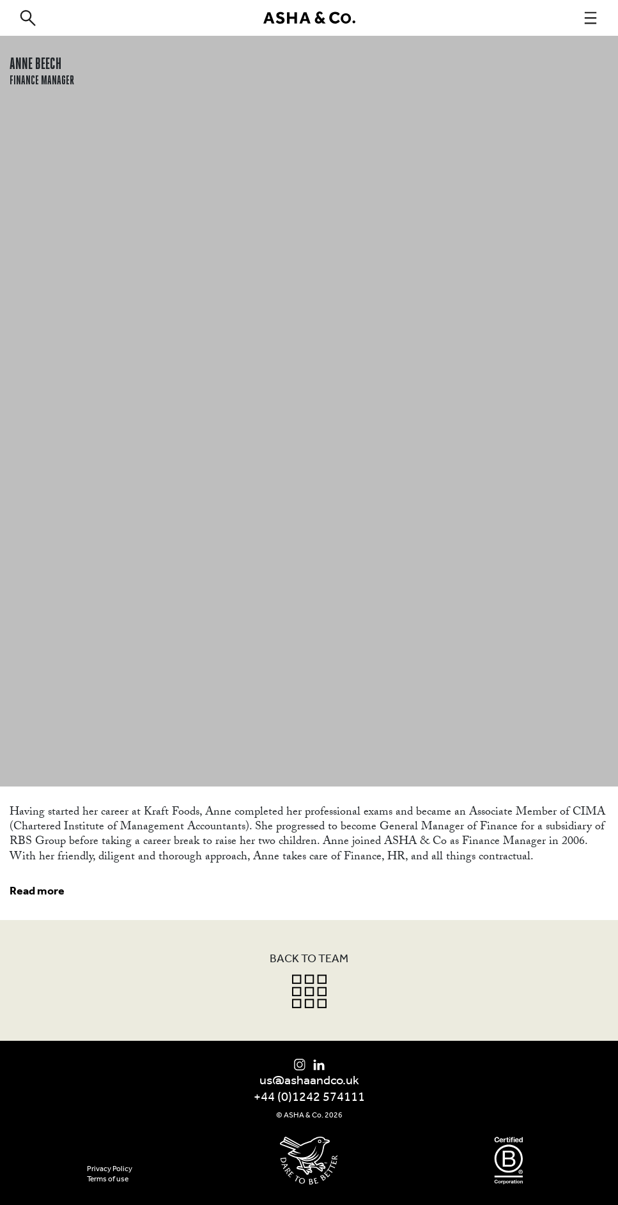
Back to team (309, 959)
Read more (37, 892)
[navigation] (590, 18)
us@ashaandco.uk (309, 1081)
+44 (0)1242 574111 (309, 1097)
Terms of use (107, 1179)
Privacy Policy (109, 1169)
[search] (27, 18)
